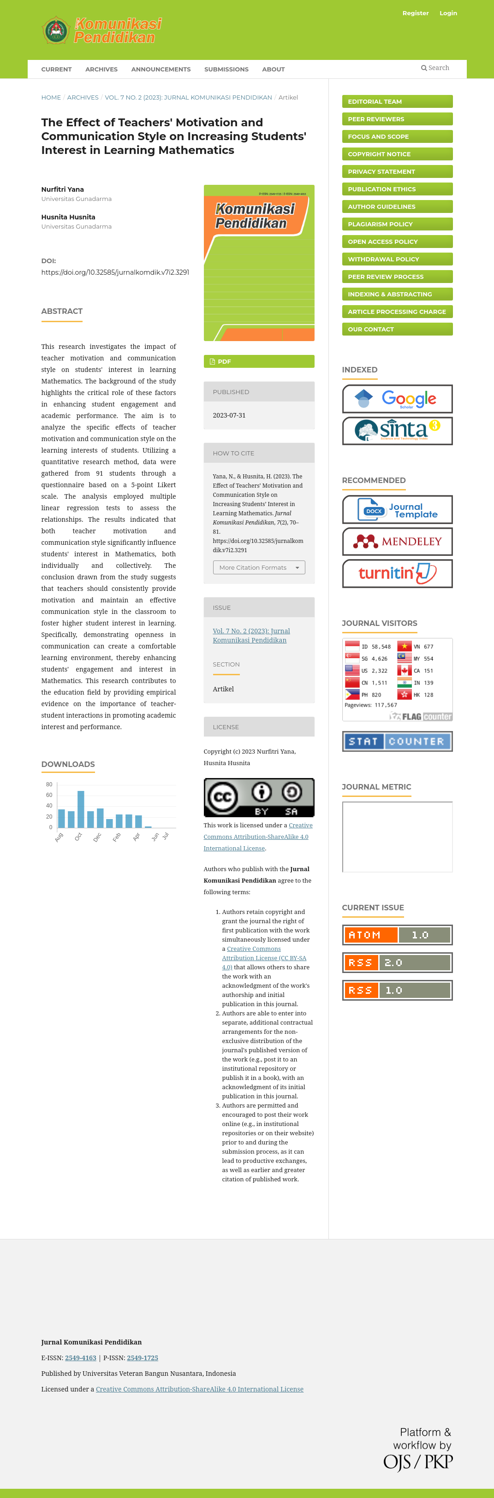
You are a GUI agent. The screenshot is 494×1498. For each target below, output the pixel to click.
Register (416, 13)
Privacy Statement (382, 171)
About (273, 69)
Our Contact (371, 329)
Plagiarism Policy (380, 224)
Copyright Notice (379, 154)
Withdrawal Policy (383, 259)
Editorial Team (375, 101)
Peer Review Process (386, 276)
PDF (223, 361)
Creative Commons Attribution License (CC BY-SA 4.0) (264, 957)
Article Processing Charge (397, 311)
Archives (101, 69)
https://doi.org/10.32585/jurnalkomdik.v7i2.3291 (116, 272)
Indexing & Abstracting (390, 294)
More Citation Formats (253, 567)
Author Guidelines (382, 206)
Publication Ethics (382, 189)
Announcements (161, 69)
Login (448, 13)
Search (435, 67)
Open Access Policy (383, 241)
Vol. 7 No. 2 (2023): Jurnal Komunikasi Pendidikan (188, 97)
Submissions (226, 69)
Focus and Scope (378, 136)
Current (57, 69)
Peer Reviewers (376, 119)
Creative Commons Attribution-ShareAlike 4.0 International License (258, 836)
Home (51, 97)
